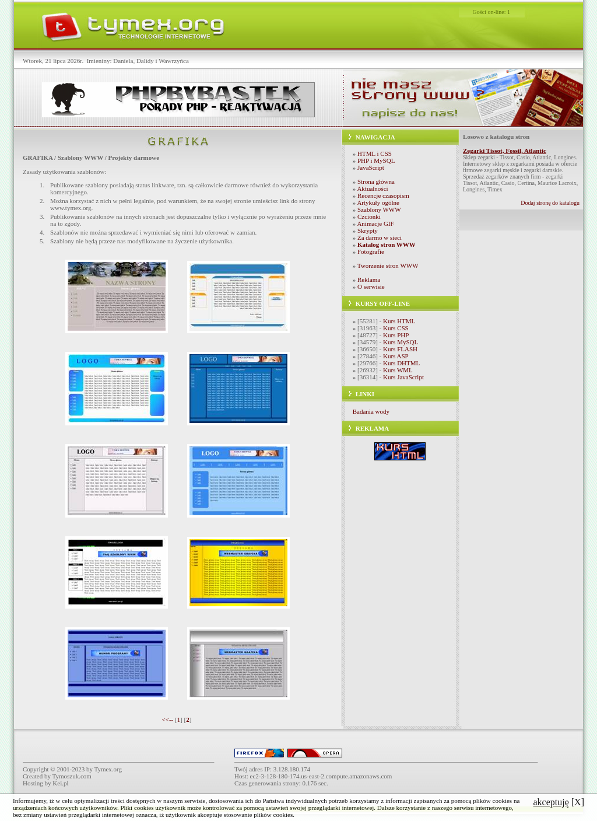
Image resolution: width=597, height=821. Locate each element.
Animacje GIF (375, 223)
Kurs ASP (396, 355)
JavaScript (370, 167)
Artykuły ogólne (378, 202)
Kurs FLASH (400, 348)
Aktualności (372, 188)
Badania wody (371, 411)
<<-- (168, 719)
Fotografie (370, 251)
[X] (558, 802)
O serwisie (371, 286)
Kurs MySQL (400, 341)
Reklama (368, 279)
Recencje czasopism (383, 195)
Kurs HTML (399, 320)
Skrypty (367, 230)
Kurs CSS (396, 327)
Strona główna (376, 181)
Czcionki (369, 216)
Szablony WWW (379, 209)
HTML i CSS (374, 153)
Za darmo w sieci (379, 237)
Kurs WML (398, 369)
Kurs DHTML (401, 362)
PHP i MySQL (376, 160)
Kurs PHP (396, 334)
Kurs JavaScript (403, 376)
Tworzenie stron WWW (388, 265)
